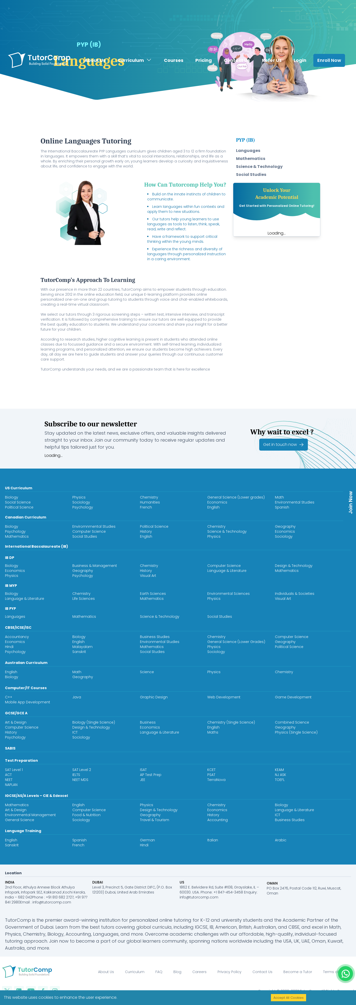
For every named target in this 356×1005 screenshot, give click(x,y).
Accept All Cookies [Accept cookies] (288, 997)
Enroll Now (329, 49)
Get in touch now (283, 445)
